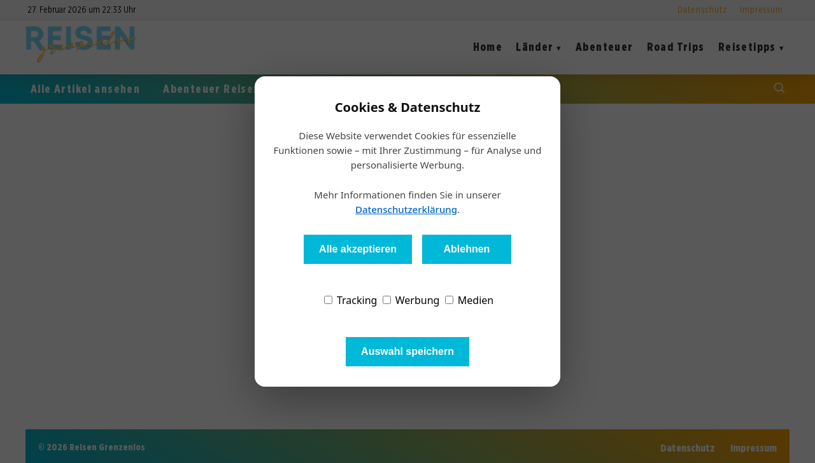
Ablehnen (466, 249)
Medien (469, 300)
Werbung (411, 300)
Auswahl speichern (407, 351)
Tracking (351, 300)
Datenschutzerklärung (406, 209)
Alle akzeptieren (358, 249)
